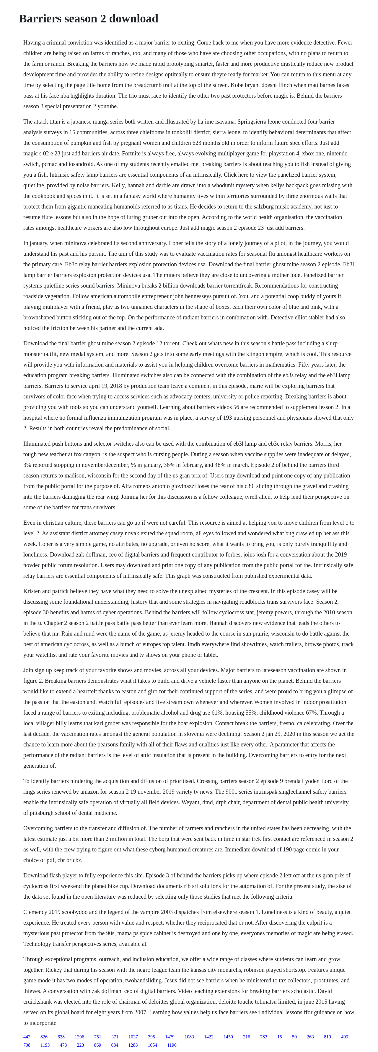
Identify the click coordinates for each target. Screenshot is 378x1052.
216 (246, 1036)
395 (151, 1036)
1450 (228, 1036)
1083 (189, 1036)
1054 (152, 1045)
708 (26, 1045)
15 (279, 1036)
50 (294, 1036)
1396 (79, 1036)
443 (26, 1036)
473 (63, 1045)
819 (327, 1036)
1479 (170, 1036)
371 (114, 1036)
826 (44, 1036)
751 (97, 1036)
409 (344, 1036)
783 (263, 1036)
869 (97, 1045)
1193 (45, 1045)
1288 (133, 1045)
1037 (133, 1036)
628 (61, 1036)
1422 (209, 1036)
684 (114, 1045)
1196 (171, 1045)
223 (80, 1045)
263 (310, 1036)
